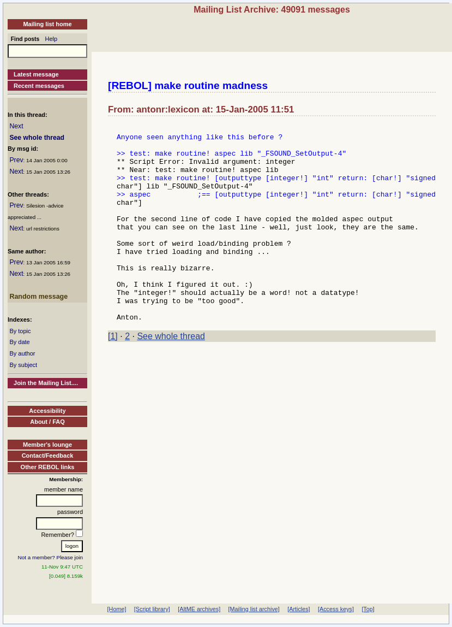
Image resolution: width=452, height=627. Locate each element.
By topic (20, 331)
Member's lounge (47, 444)
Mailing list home (47, 24)
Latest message (36, 74)
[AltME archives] (199, 609)
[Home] (116, 609)
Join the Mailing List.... (46, 383)
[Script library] (152, 609)
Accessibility (47, 410)
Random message (38, 296)
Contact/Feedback (48, 455)
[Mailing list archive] (254, 609)
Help (51, 39)
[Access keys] (336, 609)
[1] (113, 375)
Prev (16, 160)
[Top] (367, 609)
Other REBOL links (48, 467)
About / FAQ (47, 421)
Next (16, 126)
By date (19, 342)
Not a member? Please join (50, 557)
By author (22, 353)
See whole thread (36, 137)
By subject (23, 365)
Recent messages (39, 85)
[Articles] (298, 609)
